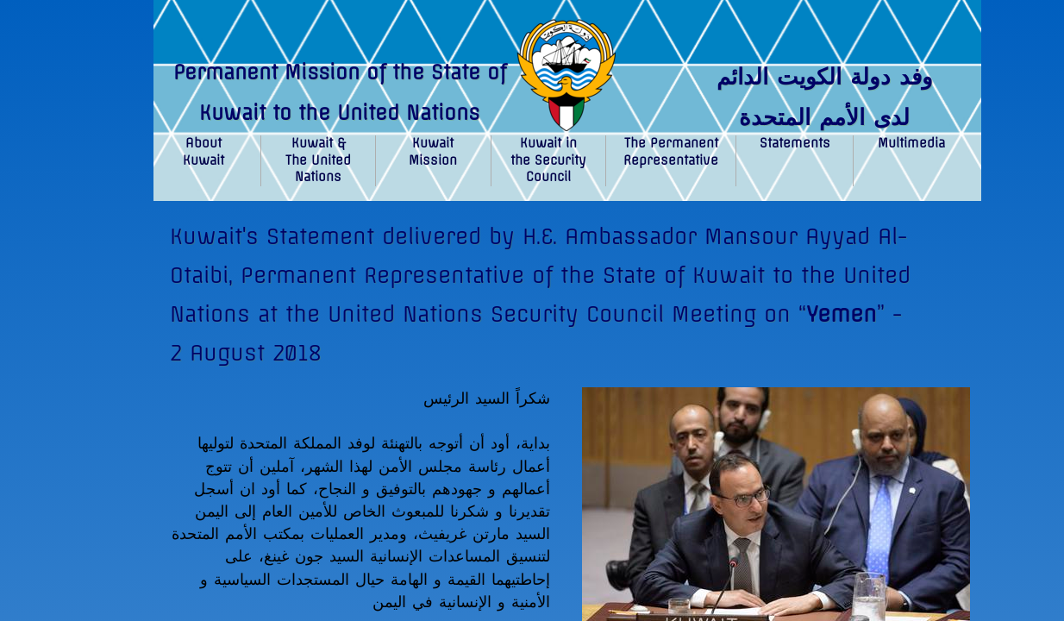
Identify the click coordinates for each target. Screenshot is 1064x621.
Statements (795, 143)
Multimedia (911, 143)
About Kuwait (203, 151)
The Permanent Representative (670, 151)
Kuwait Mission (433, 151)
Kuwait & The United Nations (318, 160)
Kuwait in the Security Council (548, 160)
